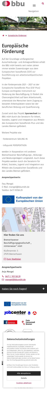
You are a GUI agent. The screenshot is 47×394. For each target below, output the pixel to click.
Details (24, 378)
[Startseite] (3, 36)
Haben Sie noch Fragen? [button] (14, 288)
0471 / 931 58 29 (11, 276)
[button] (43, 3)
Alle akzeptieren (24, 373)
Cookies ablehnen (23, 383)
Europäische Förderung (17, 36)
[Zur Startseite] (12, 3)
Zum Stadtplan (12, 259)
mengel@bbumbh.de (14, 279)
